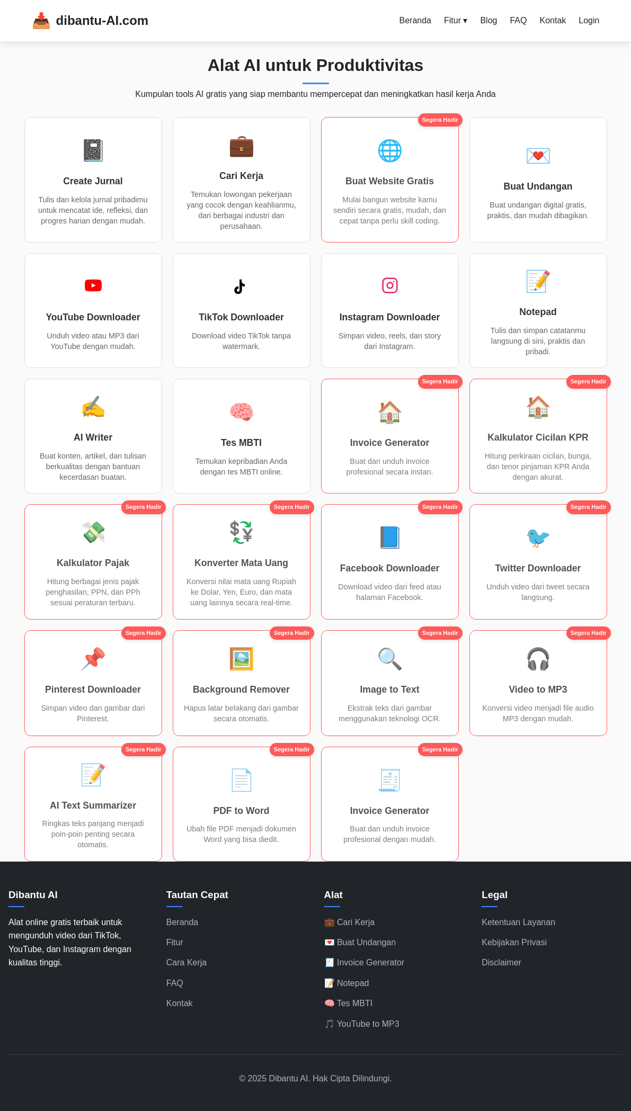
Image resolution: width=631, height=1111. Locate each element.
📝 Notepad (346, 983)
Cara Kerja (186, 962)
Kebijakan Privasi (514, 942)
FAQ (518, 20)
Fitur (174, 942)
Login (589, 20)
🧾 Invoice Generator (364, 962)
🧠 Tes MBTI (348, 1003)
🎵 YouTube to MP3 (361, 1023)
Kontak (552, 20)
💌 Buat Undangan (360, 942)
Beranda (415, 20)
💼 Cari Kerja (349, 922)
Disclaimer (501, 962)
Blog (488, 20)
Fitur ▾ (455, 20)
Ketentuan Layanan (518, 922)
